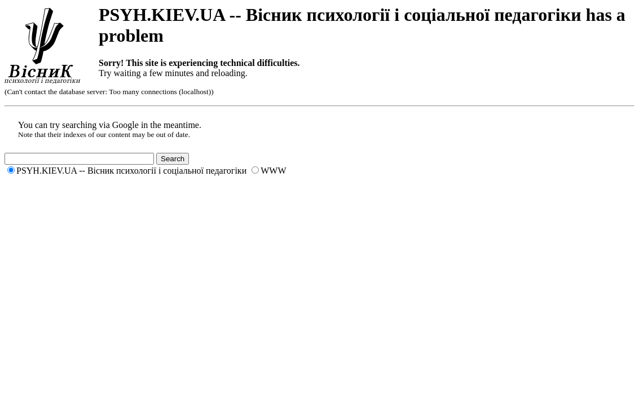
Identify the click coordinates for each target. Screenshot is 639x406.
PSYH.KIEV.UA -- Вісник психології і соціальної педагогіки (131, 170)
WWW (273, 170)
